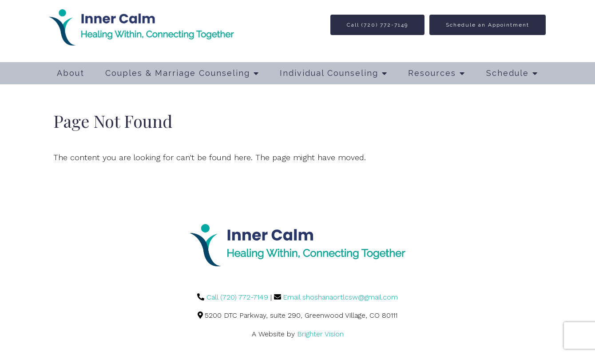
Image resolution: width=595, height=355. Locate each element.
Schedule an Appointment (487, 25)
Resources (432, 73)
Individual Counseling (329, 73)
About (70, 73)
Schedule (507, 73)
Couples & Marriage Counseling (177, 73)
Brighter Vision (320, 334)
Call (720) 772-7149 (377, 25)
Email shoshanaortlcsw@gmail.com (340, 297)
